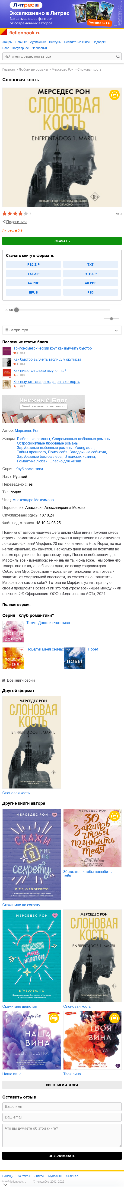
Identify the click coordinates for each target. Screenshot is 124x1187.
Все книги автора (62, 1085)
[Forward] (29, 319)
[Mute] (99, 319)
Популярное (20, 48)
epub (33, 292)
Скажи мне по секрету (21, 905)
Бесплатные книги (76, 42)
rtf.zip (91, 274)
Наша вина (12, 1074)
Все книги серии (21, 680)
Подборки (99, 42)
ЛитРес (39, 1176)
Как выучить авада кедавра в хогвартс (46, 382)
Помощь (7, 1176)
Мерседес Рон (62, 69)
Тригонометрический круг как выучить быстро (52, 348)
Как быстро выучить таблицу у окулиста (47, 359)
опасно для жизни (65, 461)
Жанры (7, 42)
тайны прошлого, (32, 452)
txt (90, 264)
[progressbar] (63, 309)
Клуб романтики (29, 469)
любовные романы (33, 69)
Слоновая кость (16, 793)
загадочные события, (88, 452)
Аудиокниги (38, 42)
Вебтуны (55, 42)
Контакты (24, 1176)
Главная (8, 69)
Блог (5, 48)
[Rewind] (9, 319)
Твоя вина (72, 1074)
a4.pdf (33, 283)
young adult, (85, 448)
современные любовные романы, (81, 439)
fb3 (90, 292)
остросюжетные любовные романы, (48, 443)
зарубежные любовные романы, (45, 448)
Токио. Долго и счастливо (48, 623)
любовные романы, (34, 439)
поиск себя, (58, 452)
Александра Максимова (33, 500)
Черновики (39, 48)
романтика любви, (32, 461)
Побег (93, 649)
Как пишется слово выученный (40, 371)
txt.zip (33, 274)
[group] (62, 315)
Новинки (21, 42)
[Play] (19, 318)
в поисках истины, (80, 456)
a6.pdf (90, 283)
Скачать (62, 241)
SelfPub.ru (72, 1176)
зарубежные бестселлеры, (40, 456)
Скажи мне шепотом (20, 1006)
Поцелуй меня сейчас (45, 649)
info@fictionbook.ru (14, 1181)
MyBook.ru (54, 1176)
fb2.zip (33, 264)
